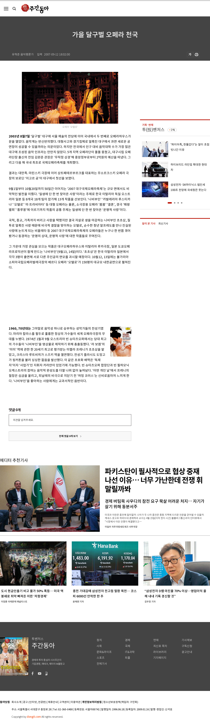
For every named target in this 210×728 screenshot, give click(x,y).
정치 (99, 640)
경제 (127, 640)
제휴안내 (53, 702)
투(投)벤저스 (153, 129)
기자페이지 (159, 657)
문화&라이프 (104, 652)
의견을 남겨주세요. (23, 420)
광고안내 (187, 652)
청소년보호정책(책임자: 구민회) (120, 702)
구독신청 (187, 646)
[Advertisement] (61, 297)
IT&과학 (130, 652)
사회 (99, 646)
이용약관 (75, 702)
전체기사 (102, 663)
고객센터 (64, 702)
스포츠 (100, 657)
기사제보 (187, 640)
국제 (127, 646)
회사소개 (16, 702)
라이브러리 (159, 652)
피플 (127, 657)
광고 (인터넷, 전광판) (34, 702)
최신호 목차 (160, 646)
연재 (156, 640)
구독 (172, 130)
